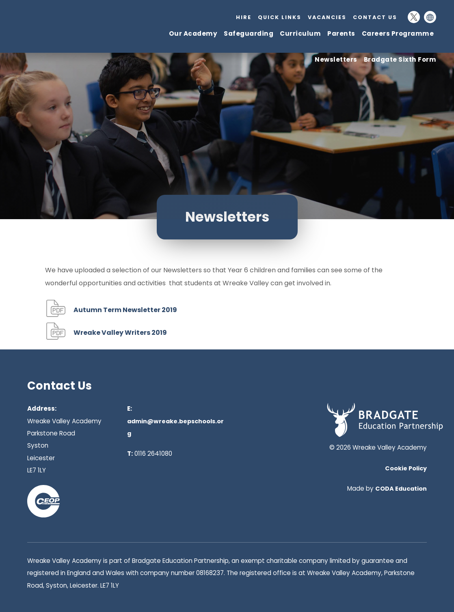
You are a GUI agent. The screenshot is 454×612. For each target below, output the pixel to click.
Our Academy (193, 33)
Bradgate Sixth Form (400, 59)
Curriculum (300, 33)
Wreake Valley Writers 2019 (120, 332)
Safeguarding (248, 33)
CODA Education (401, 489)
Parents (341, 33)
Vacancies (327, 17)
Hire (243, 17)
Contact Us (375, 17)
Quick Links (279, 17)
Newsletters (336, 59)
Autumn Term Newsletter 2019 (125, 310)
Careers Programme (398, 33)
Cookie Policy (406, 468)
